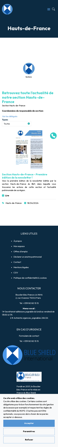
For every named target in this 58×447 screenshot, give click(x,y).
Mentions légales (21, 267)
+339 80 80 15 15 (31, 303)
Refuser (29, 439)
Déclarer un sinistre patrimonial (28, 256)
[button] (16, 123)
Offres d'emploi (21, 251)
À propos (18, 241)
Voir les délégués (9, 116)
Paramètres (29, 431)
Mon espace (19, 246)
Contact (17, 262)
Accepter (29, 423)
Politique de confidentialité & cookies (30, 278)
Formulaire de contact (29, 335)
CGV (16, 272)
